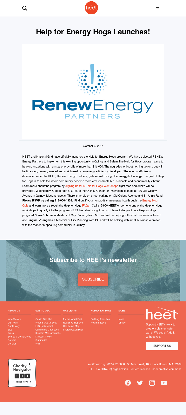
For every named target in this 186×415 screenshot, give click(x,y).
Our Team (13, 327)
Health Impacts (98, 327)
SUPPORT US (162, 350)
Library (122, 327)
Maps (121, 324)
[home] (89, 8)
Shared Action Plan (73, 334)
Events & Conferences (19, 341)
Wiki (37, 348)
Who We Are (14, 324)
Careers (12, 345)
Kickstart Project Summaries (43, 343)
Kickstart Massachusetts (47, 338)
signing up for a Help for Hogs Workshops (91, 186)
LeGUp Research (44, 331)
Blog (10, 334)
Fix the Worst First (72, 324)
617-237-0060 (116, 369)
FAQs (86, 205)
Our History (14, 331)
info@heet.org (96, 369)
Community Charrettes (47, 334)
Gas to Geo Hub (43, 324)
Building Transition (100, 324)
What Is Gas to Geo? (46, 327)
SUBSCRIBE (93, 284)
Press (11, 338)
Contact (12, 348)
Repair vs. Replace (73, 327)
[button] (158, 8)
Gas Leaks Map (71, 331)
